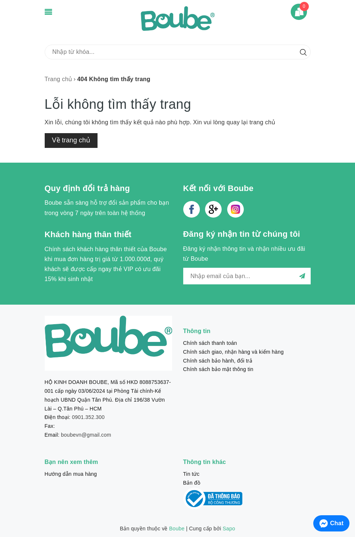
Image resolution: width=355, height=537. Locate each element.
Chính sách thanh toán (210, 343)
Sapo (229, 528)
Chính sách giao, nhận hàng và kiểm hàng (233, 352)
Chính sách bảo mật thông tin (218, 369)
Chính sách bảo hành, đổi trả (217, 361)
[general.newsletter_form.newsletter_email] (247, 276)
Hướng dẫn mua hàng (71, 474)
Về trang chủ (71, 140)
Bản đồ (191, 483)
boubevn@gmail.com (86, 435)
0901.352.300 (88, 417)
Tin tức (191, 474)
